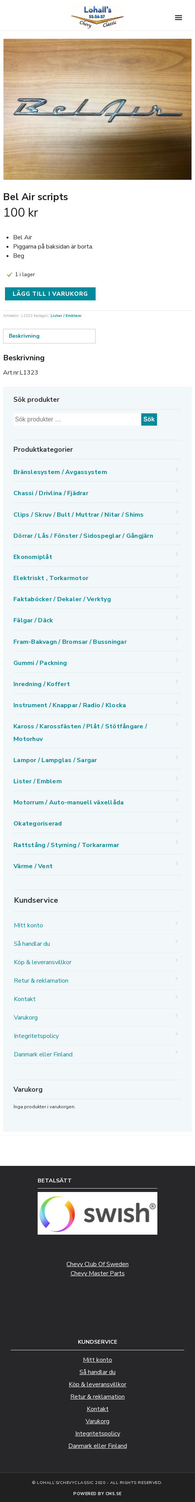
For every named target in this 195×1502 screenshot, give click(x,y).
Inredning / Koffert (41, 684)
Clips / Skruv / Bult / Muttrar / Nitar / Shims (78, 515)
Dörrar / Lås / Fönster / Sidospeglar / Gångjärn (83, 536)
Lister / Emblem (66, 315)
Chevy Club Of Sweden (97, 1264)
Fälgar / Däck (33, 620)
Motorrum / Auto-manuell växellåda (68, 802)
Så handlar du (32, 944)
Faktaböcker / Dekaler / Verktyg (62, 599)
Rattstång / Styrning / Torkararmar (66, 845)
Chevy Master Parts (98, 1273)
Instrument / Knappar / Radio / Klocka (69, 705)
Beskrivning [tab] (24, 336)
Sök (149, 419)
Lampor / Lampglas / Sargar (55, 760)
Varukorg (26, 1017)
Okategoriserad (37, 823)
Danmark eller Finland (43, 1054)
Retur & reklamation (41, 980)
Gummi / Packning (40, 663)
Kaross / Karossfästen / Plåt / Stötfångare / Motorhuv (80, 732)
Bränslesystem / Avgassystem (60, 472)
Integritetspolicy (36, 1036)
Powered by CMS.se (97, 1494)
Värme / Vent (33, 866)
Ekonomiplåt (32, 557)
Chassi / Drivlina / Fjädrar (50, 493)
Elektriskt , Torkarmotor (50, 578)
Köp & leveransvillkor (42, 962)
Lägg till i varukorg (50, 294)
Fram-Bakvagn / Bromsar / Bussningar (70, 642)
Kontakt (25, 999)
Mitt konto (28, 925)
